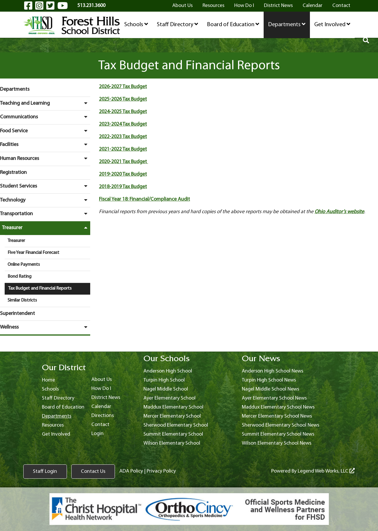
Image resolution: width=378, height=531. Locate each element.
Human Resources (45, 158)
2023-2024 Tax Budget (123, 124)
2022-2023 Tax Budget (123, 137)
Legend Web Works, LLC (326, 471)
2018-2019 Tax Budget (123, 187)
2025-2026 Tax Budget (123, 99)
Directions (102, 415)
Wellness (45, 327)
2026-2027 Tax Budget (123, 87)
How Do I (244, 5)
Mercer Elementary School (172, 416)
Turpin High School (164, 380)
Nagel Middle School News (270, 389)
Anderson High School (167, 371)
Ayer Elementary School (169, 398)
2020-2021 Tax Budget (123, 162)
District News (278, 5)
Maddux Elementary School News (278, 407)
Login (97, 433)
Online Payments (24, 264)
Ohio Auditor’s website (339, 212)
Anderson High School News (272, 371)
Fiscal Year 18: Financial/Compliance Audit (144, 199)
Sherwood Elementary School (175, 425)
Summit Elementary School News (278, 434)
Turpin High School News (269, 380)
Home (48, 380)
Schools (136, 24)
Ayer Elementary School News (274, 398)
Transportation (45, 214)
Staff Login (45, 471)
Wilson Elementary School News (276, 443)
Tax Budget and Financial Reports (40, 288)
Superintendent (17, 313)
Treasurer (46, 228)
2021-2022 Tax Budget (123, 149)
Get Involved (332, 24)
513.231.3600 (91, 5)
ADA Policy (131, 471)
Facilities (45, 144)
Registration (13, 172)
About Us (182, 5)
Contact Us (93, 471)
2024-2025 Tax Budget (123, 112)
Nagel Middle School (165, 389)
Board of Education (233, 24)
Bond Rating (19, 276)
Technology (45, 200)
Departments (287, 24)
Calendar (312, 5)
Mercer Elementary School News (277, 416)
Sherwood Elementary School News (280, 425)
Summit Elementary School (173, 434)
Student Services (45, 186)
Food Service (45, 131)
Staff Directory (177, 24)
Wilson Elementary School (171, 443)
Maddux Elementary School (173, 407)
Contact (341, 5)
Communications (45, 117)
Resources (213, 5)
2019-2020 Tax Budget (123, 174)
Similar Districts (22, 300)
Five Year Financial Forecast (33, 252)
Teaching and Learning (45, 103)
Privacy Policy (161, 471)
